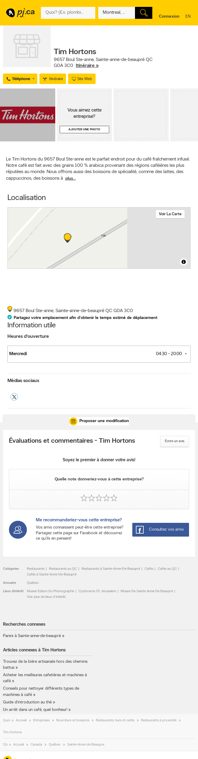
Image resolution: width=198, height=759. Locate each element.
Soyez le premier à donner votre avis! (99, 460)
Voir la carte (170, 214)
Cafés (149, 569)
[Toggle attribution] (183, 261)
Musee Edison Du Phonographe (50, 591)
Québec (33, 583)
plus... (70, 178)
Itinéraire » (87, 65)
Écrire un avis (174, 441)
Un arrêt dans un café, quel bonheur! (35, 710)
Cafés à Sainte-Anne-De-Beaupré (51, 574)
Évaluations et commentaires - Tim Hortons (72, 441)
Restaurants (35, 569)
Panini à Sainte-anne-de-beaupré (32, 636)
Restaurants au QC (63, 569)
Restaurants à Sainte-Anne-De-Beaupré (111, 569)
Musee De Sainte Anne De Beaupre (147, 591)
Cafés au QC (167, 569)
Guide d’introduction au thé (27, 702)
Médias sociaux (23, 380)
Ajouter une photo (84, 129)
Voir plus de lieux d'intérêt (46, 597)
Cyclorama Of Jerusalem (97, 591)
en (188, 16)
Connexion (169, 16)
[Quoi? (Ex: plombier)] (68, 13)
